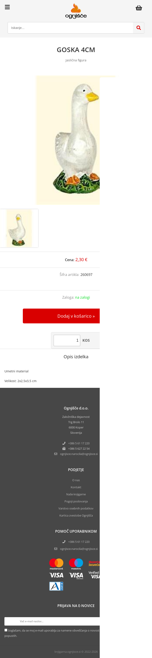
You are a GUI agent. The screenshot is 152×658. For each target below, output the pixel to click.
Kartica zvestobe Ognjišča (76, 515)
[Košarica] (140, 7)
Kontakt (76, 487)
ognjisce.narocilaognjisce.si (79, 454)
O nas (76, 480)
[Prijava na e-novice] (143, 621)
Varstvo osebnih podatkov (76, 508)
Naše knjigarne (76, 494)
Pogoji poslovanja (76, 501)
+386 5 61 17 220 (79, 443)
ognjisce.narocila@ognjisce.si (79, 549)
